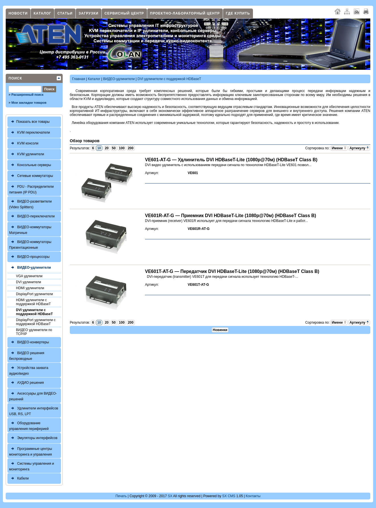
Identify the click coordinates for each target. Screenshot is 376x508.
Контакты (253, 496)
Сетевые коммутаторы (31, 175)
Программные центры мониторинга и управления (30, 450)
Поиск (15, 78)
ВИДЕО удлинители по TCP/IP (34, 332)
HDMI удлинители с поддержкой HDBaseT (33, 302)
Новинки (220, 330)
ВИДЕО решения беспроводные (26, 355)
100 (121, 148)
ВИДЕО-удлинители (30, 267)
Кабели (19, 478)
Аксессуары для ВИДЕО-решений (33, 395)
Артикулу (359, 148)
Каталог (42, 13)
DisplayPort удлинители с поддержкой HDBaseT (36, 322)
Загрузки (89, 13)
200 (131, 148)
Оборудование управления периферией (29, 425)
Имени (339, 148)
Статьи (65, 13)
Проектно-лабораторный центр (185, 13)
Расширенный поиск (27, 94)
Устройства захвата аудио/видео (28, 370)
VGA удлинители (29, 276)
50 (114, 148)
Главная (78, 79)
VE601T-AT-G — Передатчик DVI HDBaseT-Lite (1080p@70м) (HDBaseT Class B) (232, 271)
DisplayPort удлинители (34, 294)
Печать (121, 496)
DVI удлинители (28, 282)
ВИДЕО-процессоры (29, 256)
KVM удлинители (26, 154)
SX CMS (228, 496)
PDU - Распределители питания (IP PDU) (31, 188)
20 (107, 148)
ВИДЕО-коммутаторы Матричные (30, 229)
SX (170, 496)
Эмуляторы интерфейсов (33, 438)
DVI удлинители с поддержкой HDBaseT (34, 312)
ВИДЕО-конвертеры (29, 342)
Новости (18, 13)
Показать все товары (29, 121)
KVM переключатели (29, 132)
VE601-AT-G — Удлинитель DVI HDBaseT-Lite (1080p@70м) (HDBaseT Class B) (231, 159)
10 (99, 148)
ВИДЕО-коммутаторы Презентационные (30, 244)
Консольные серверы (30, 165)
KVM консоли (23, 143)
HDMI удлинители (30, 288)
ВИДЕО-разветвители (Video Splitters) (30, 203)
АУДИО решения (26, 382)
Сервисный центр (124, 13)
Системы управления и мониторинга (31, 465)
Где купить (238, 13)
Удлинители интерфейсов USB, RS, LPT (33, 410)
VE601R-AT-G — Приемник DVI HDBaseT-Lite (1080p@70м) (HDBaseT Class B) (230, 215)
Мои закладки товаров (28, 102)
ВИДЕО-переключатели (32, 216)
